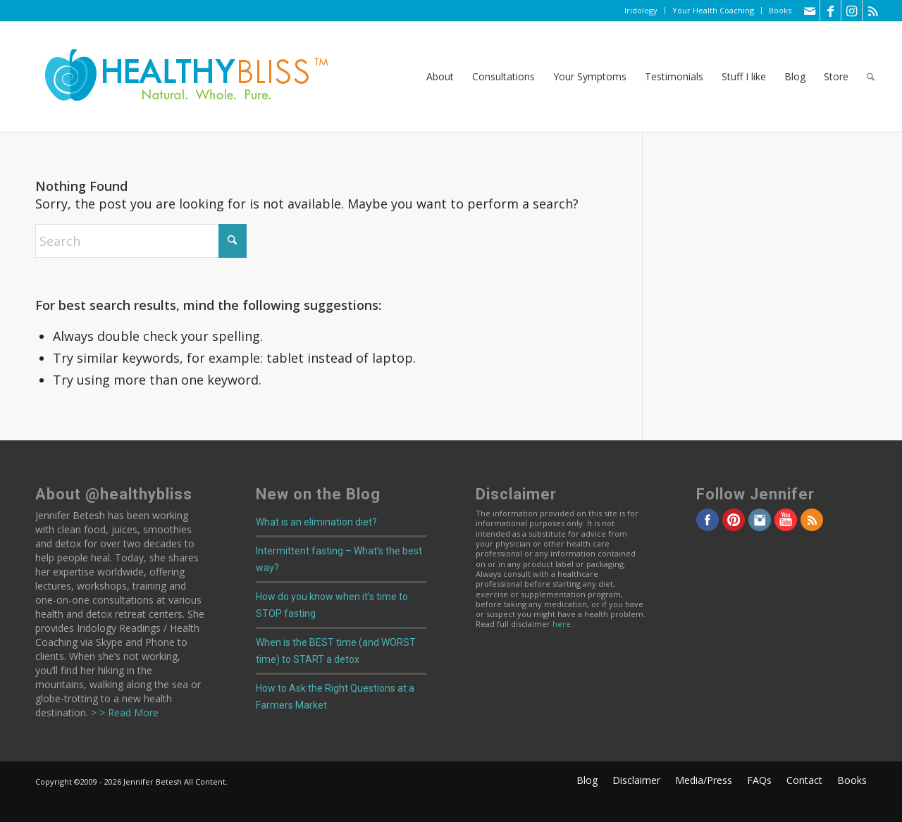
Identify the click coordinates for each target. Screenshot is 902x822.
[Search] (871, 77)
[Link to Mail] (809, 10)
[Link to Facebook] (830, 10)
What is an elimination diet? (316, 522)
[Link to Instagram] (851, 10)
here (561, 623)
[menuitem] (641, 10)
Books (780, 10)
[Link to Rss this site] (873, 10)
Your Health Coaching (713, 10)
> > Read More (123, 712)
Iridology (640, 10)
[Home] (176, 77)
